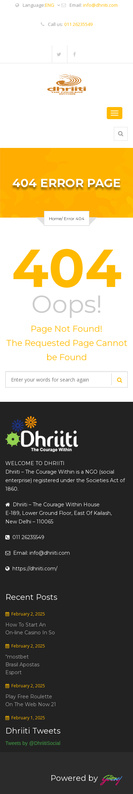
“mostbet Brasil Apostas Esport (22, 665)
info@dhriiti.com (100, 5)
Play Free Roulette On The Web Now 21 (30, 700)
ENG (52, 5)
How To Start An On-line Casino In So (30, 629)
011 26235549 (78, 24)
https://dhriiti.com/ (31, 568)
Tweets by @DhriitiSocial (32, 743)
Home (55, 218)
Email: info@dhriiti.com (37, 553)
